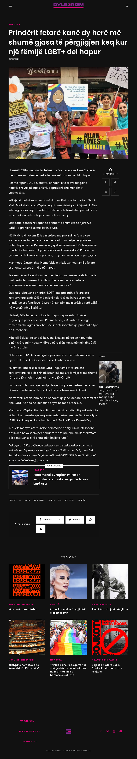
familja (51, 500)
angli (27, 500)
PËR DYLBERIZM (27, 721)
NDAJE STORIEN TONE (29, 731)
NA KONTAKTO (29, 742)
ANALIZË (54, 604)
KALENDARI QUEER (101, 604)
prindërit (82, 500)
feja (60, 500)
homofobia (70, 500)
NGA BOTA (14, 24)
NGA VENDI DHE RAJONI (21, 604)
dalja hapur (39, 500)
